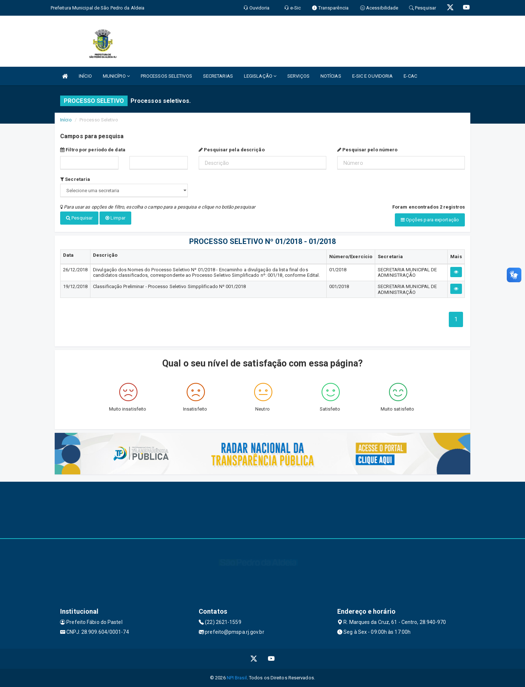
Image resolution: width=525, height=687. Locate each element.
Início (66, 120)
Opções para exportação (430, 219)
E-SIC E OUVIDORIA (372, 76)
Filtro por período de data (92, 149)
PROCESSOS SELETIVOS (166, 76)
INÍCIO (85, 76)
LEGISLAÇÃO (260, 76)
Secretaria (75, 179)
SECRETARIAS (218, 76)
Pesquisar (79, 218)
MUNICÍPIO (116, 76)
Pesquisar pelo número (367, 149)
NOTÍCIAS (330, 76)
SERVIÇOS (298, 76)
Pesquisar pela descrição (232, 149)
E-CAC (410, 76)
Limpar (115, 218)
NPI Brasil (237, 677)
